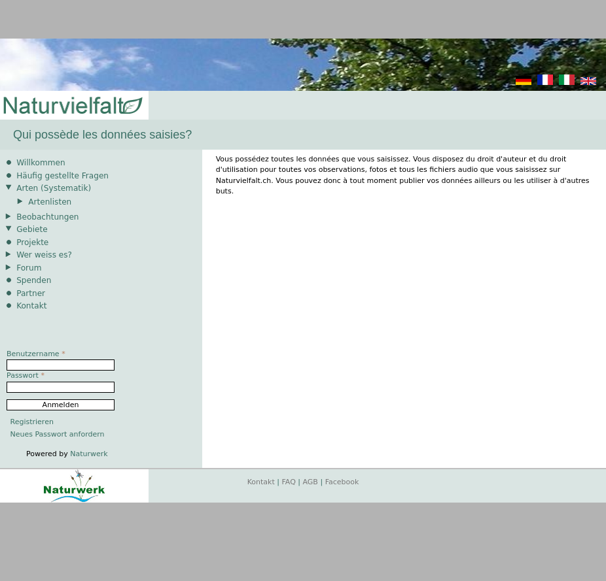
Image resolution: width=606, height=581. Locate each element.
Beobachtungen (47, 217)
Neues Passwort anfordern (57, 434)
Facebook (342, 482)
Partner (30, 293)
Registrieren (32, 422)
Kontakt (31, 305)
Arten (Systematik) (53, 188)
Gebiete (31, 229)
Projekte (32, 242)
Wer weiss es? (44, 254)
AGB (310, 482)
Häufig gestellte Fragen (62, 175)
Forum (28, 268)
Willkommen (40, 162)
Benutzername (36, 354)
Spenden (33, 280)
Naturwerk (88, 454)
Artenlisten (49, 202)
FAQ (289, 482)
